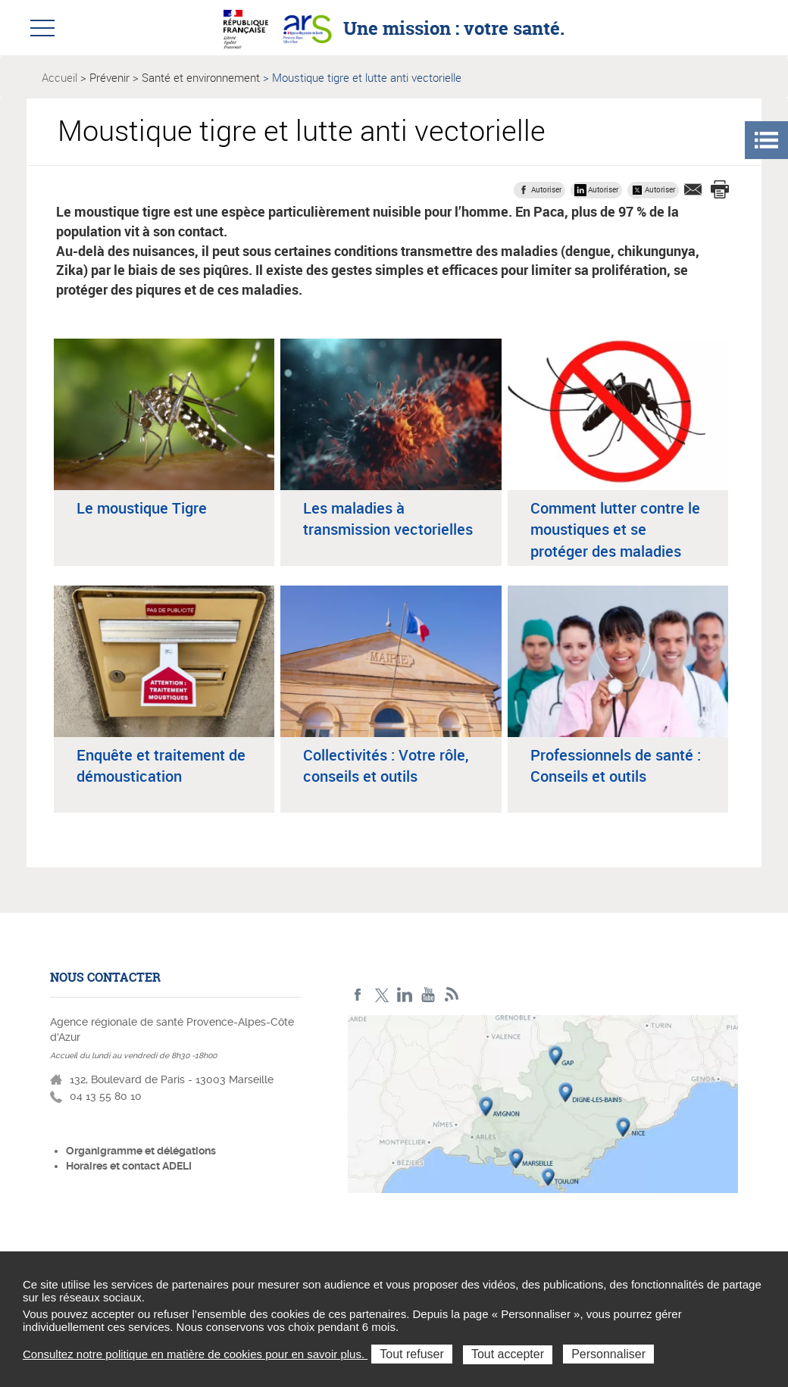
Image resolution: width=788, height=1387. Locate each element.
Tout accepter (507, 1354)
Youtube (428, 995)
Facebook (358, 995)
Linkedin (405, 995)
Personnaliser (608, 1354)
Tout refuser (411, 1354)
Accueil (59, 77)
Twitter (381, 995)
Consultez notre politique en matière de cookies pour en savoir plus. (195, 1354)
